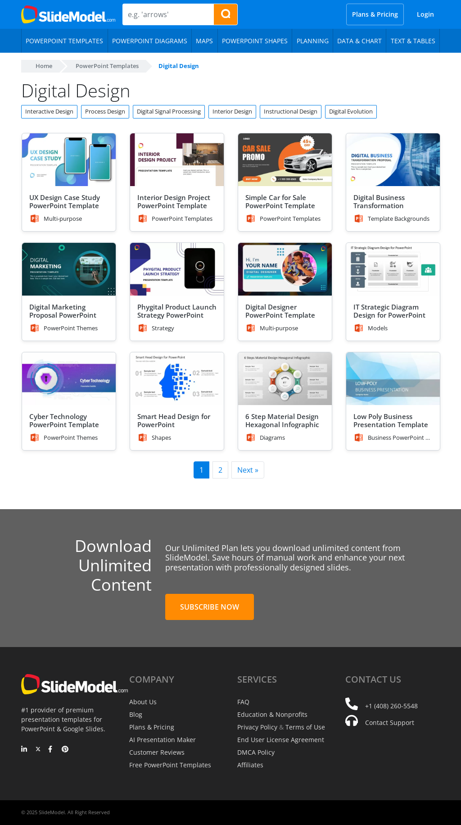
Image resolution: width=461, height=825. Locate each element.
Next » (247, 470)
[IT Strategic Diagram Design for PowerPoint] (393, 269)
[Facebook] (51, 750)
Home (44, 66)
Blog (135, 714)
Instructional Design (290, 111)
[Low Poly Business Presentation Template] (393, 378)
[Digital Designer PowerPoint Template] (285, 269)
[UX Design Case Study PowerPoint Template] (69, 159)
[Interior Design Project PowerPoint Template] (177, 159)
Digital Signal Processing (169, 111)
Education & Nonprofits (272, 714)
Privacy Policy (257, 727)
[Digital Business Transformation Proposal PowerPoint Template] (393, 159)
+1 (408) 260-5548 (391, 706)
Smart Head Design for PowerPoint (173, 420)
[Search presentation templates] (225, 14)
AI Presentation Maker (162, 739)
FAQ (243, 701)
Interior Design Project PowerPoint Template (173, 201)
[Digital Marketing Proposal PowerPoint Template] (69, 269)
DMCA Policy (256, 752)
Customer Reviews (157, 752)
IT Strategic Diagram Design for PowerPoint (389, 310)
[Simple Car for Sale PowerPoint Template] (285, 159)
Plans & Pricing (375, 14)
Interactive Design (49, 111)
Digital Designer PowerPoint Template (280, 310)
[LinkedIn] (24, 750)
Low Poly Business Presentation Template (390, 420)
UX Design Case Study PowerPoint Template (64, 201)
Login (425, 14)
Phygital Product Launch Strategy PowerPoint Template (177, 315)
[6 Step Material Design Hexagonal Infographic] (285, 378)
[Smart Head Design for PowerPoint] (177, 378)
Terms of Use (305, 727)
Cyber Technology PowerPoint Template (64, 420)
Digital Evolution (351, 111)
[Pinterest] (65, 750)
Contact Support (389, 722)
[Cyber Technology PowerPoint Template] (69, 378)
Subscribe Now (209, 607)
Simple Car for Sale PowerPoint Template (280, 201)
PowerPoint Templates (107, 66)
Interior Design (232, 111)
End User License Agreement (280, 739)
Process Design (105, 111)
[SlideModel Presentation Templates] (68, 14)
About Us (143, 701)
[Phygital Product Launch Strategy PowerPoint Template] (177, 269)
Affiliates (250, 765)
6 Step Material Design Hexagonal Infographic (282, 420)
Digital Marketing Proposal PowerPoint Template (62, 315)
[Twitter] (38, 750)
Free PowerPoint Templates (170, 765)
